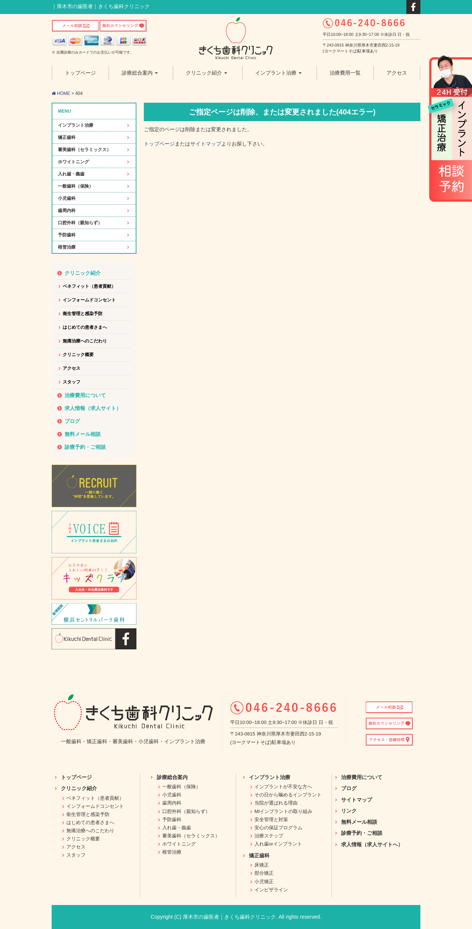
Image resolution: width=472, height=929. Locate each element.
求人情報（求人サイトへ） (372, 844)
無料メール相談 (83, 434)
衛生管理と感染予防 (83, 313)
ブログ (72, 421)
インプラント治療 (75, 125)
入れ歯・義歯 (71, 174)
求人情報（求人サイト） (93, 408)
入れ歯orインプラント (278, 844)
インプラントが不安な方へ (283, 786)
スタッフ (71, 382)
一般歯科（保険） (75, 186)
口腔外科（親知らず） (80, 223)
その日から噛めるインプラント (288, 794)
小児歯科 (67, 198)
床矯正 (261, 865)
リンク (349, 811)
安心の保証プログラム (278, 827)
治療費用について (85, 395)
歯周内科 (67, 210)
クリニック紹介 (83, 273)
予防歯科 (67, 235)
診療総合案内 (172, 777)
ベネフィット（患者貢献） (89, 286)
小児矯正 (264, 881)
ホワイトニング (73, 162)
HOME (61, 93)
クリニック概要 (78, 354)
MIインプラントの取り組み (283, 811)
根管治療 (67, 247)
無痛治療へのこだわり (85, 341)
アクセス (71, 368)
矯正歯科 (67, 137)
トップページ (159, 144)
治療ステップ (268, 836)
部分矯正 (264, 873)
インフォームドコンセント (89, 300)
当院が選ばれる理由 (276, 803)
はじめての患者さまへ (85, 327)
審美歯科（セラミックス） (84, 149)
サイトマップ (205, 144)
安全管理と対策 (271, 819)
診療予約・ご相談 (85, 447)
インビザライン (271, 889)
